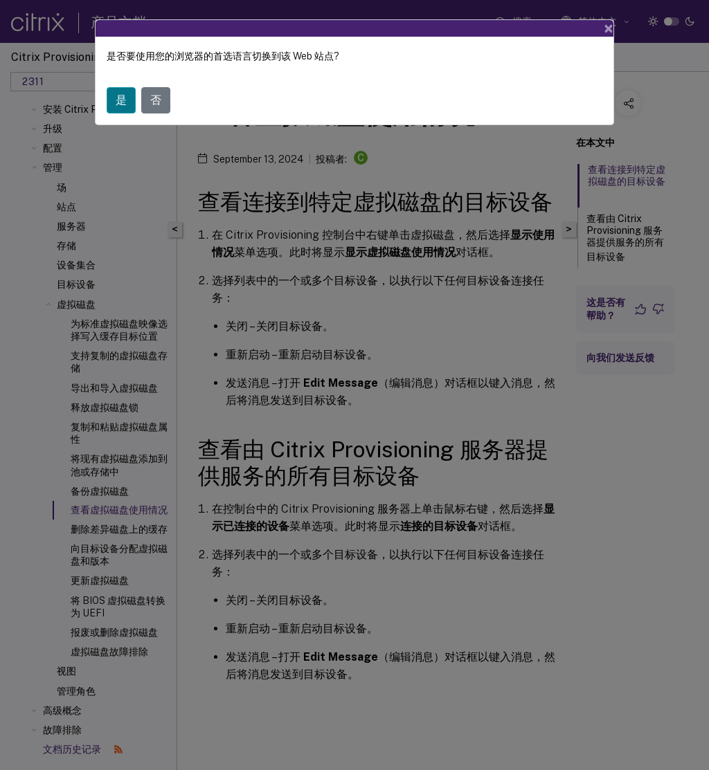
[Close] (609, 28)
